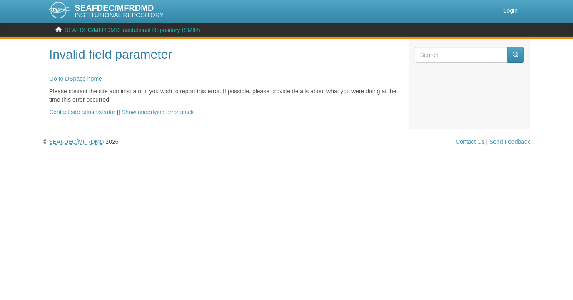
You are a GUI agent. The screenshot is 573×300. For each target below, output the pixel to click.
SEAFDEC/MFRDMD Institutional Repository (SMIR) (132, 30)
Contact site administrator (82, 112)
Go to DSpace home (75, 78)
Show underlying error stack (158, 112)
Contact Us (470, 141)
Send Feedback (509, 141)
